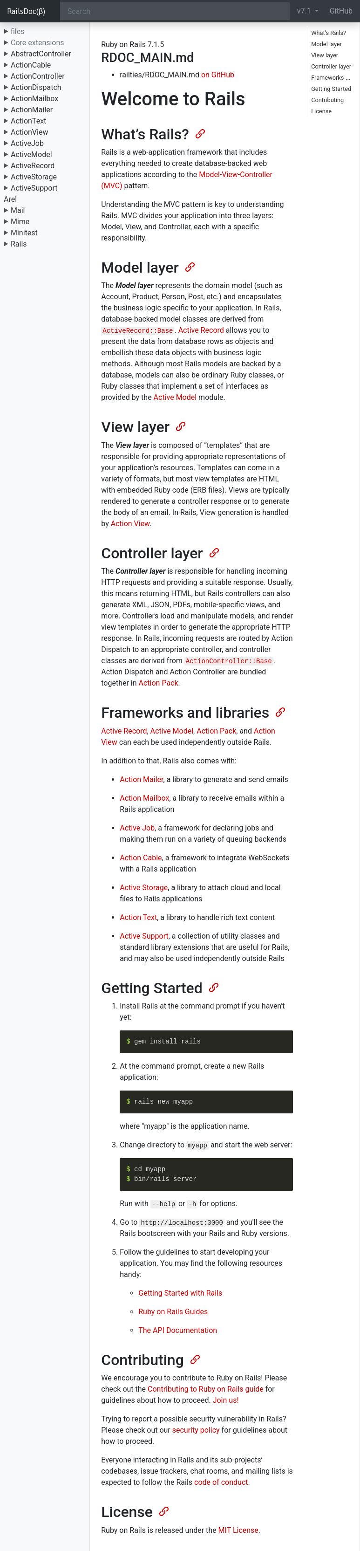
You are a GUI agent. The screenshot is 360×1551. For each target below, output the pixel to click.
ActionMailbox (34, 98)
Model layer (326, 44)
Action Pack (158, 683)
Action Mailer (141, 779)
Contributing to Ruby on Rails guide (206, 1389)
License (321, 111)
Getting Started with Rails (180, 1293)
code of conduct (221, 1482)
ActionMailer (32, 109)
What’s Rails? (328, 32)
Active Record (201, 330)
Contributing (327, 99)
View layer (324, 55)
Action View (130, 523)
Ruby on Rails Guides (173, 1311)
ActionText (28, 121)
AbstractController (41, 53)
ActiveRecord (32, 165)
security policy (196, 1430)
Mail (18, 210)
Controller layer (331, 66)
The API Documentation (177, 1330)
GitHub (341, 11)
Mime (20, 221)
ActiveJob (27, 143)
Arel (10, 199)
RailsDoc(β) (26, 11)
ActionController (38, 76)
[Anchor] (199, 132)
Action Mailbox (144, 798)
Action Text (138, 917)
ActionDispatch (36, 87)
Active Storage (144, 887)
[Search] (175, 11)
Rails (19, 244)
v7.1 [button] (305, 11)
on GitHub (217, 74)
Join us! (226, 1400)
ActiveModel (31, 154)
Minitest (24, 232)
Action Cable (141, 857)
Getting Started (331, 88)
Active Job (137, 828)
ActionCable (31, 65)
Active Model (175, 397)
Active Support (144, 936)
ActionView (29, 132)
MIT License (238, 1530)
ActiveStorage (34, 176)
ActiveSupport (34, 188)
